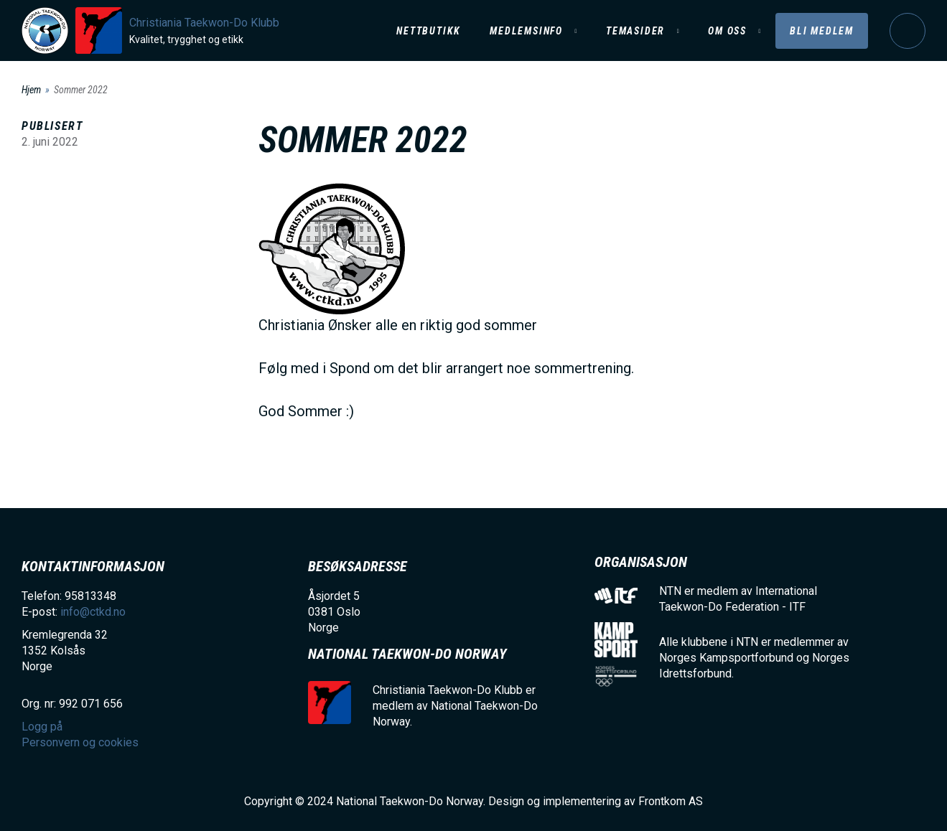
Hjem (31, 89)
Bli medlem (822, 31)
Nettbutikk (428, 31)
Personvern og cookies (80, 742)
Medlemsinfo (526, 31)
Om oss (727, 31)
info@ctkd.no (93, 612)
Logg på (907, 31)
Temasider (635, 31)
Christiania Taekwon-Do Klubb (204, 22)
